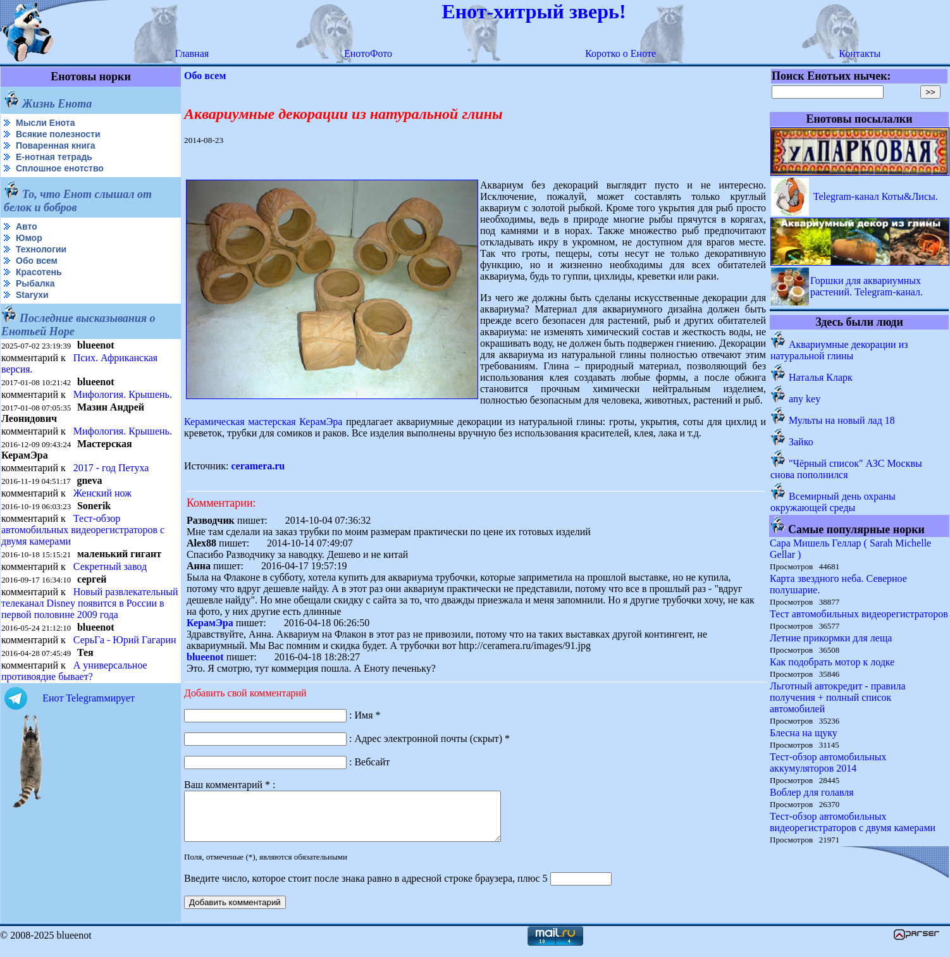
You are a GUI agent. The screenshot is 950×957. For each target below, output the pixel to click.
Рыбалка (35, 283)
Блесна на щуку (803, 732)
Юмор (29, 238)
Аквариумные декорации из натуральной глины (839, 350)
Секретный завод (110, 566)
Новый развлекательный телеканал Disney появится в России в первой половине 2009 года (89, 603)
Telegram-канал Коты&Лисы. (875, 196)
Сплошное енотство (60, 168)
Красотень (39, 272)
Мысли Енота (45, 123)
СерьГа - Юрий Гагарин (124, 639)
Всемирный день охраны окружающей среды (833, 502)
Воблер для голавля (812, 792)
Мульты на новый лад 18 (842, 420)
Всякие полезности (58, 134)
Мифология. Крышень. (122, 394)
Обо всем (37, 261)
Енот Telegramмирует (88, 698)
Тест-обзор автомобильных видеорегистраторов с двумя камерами (82, 529)
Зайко (801, 441)
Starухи (32, 295)
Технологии (41, 249)
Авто (26, 226)
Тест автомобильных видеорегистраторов (859, 613)
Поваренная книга (56, 145)
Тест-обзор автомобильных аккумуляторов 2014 (828, 762)
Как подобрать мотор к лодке (832, 662)
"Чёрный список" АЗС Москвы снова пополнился (846, 469)
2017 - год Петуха (111, 467)
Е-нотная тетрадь (54, 157)
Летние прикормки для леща (831, 638)
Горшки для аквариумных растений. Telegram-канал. (866, 286)
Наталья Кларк (821, 377)
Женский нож (102, 493)
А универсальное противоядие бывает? (74, 671)
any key (804, 398)
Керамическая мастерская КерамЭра (263, 421)
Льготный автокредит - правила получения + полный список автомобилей (838, 697)
